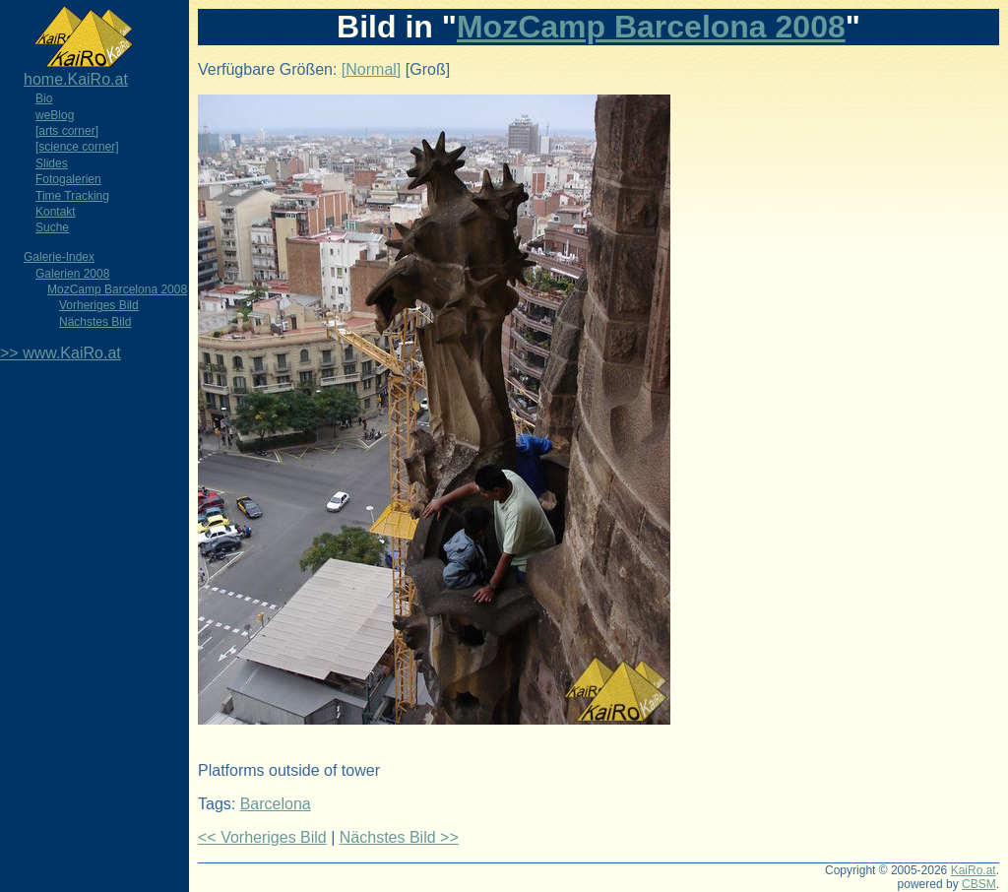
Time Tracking (72, 196)
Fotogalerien (68, 179)
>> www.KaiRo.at (60, 353)
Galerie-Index (59, 257)
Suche (52, 227)
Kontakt (55, 212)
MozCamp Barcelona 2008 (117, 289)
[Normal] (371, 69)
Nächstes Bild (95, 322)
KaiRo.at (973, 870)
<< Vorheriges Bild (262, 837)
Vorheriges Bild (99, 305)
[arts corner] (66, 131)
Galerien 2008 (72, 274)
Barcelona (275, 804)
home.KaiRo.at (76, 79)
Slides (51, 163)
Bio (43, 98)
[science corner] (77, 147)
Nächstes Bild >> (399, 837)
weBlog (54, 115)
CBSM (979, 884)
